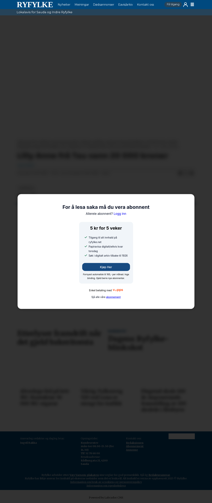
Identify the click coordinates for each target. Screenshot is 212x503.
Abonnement (135, 446)
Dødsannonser (103, 4)
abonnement (113, 297)
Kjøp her (106, 267)
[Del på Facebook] (180, 173)
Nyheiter (64, 4)
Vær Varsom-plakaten (84, 475)
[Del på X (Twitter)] (186, 173)
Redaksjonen (134, 442)
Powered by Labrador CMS (106, 497)
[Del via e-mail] (191, 173)
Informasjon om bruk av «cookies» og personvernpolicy (106, 482)
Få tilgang (173, 4)
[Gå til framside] (35, 4)
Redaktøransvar (159, 475)
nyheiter (26, 188)
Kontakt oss (145, 4)
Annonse (132, 449)
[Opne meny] (192, 4)
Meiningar (82, 4)
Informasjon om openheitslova (106, 485)
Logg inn (185, 4)
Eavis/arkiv (125, 4)
